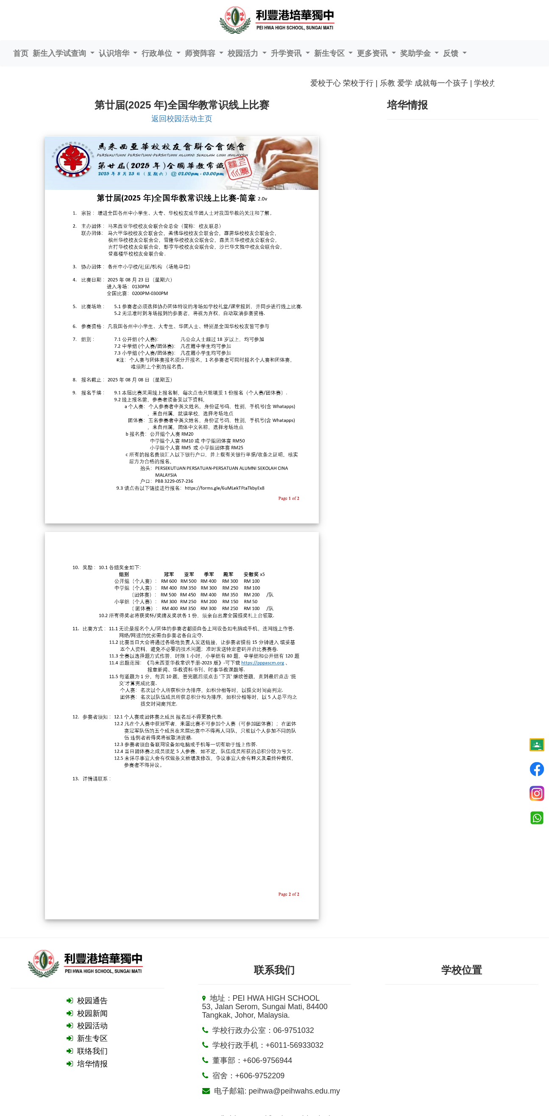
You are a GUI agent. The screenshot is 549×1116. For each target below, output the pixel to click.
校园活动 (92, 1025)
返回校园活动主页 (181, 118)
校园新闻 (92, 1013)
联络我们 (92, 1051)
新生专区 (330, 53)
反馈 (451, 53)
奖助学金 (416, 53)
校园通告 (92, 1000)
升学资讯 (287, 53)
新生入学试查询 (60, 53)
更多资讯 (373, 53)
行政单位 (158, 53)
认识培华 (115, 53)
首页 (20, 53)
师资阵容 (201, 53)
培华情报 (92, 1064)
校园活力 (244, 53)
